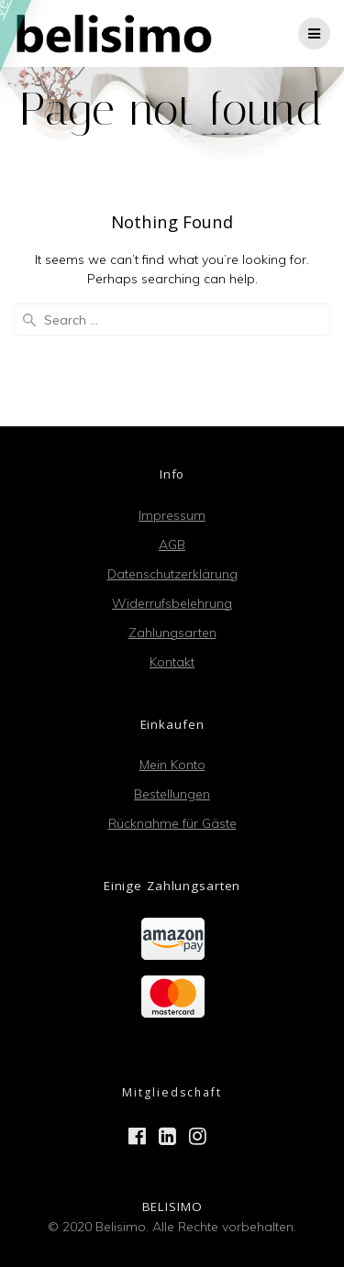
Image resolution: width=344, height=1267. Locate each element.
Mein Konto (172, 764)
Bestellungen (172, 794)
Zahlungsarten (172, 632)
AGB (172, 544)
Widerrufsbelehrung (172, 603)
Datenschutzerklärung (172, 574)
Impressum (172, 515)
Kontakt (172, 662)
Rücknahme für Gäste (172, 823)
